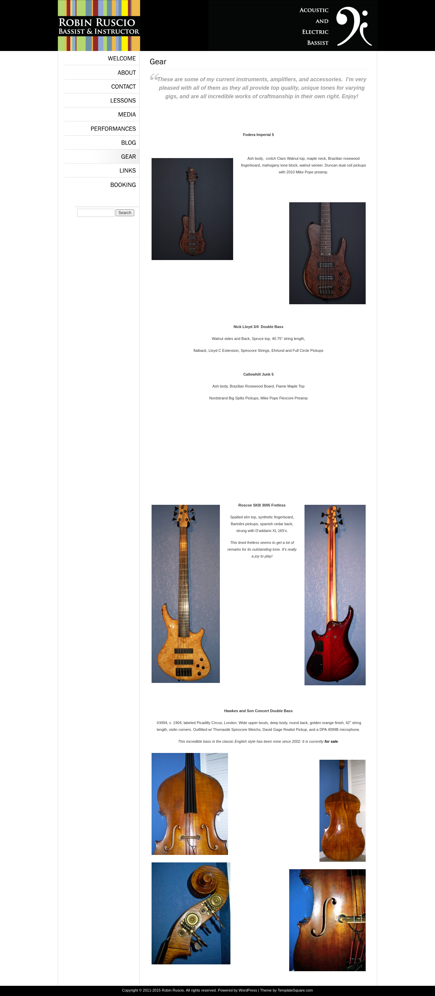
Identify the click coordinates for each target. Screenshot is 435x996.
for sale (331, 741)
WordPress (248, 990)
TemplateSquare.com (295, 990)
